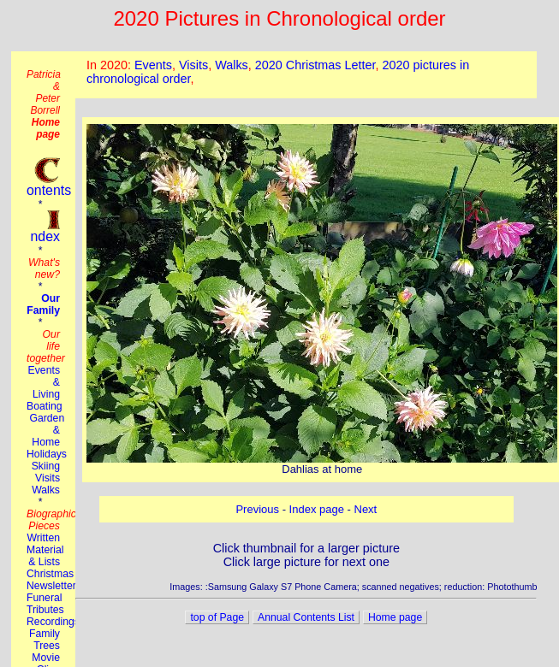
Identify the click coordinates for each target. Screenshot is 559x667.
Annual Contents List (306, 617)
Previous (257, 509)
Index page (316, 509)
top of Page (217, 617)
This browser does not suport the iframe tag (306, 74)
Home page (395, 617)
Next (366, 509)
